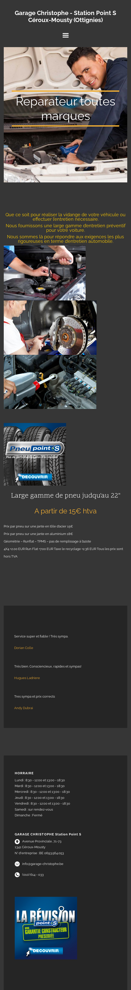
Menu (65, 35)
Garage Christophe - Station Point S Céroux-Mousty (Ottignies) (65, 17)
